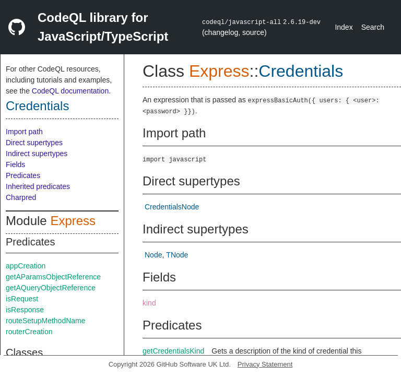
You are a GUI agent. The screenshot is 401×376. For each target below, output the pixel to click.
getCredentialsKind (173, 351)
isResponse (25, 310)
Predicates (23, 175)
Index (343, 27)
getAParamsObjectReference (53, 277)
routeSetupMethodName (46, 320)
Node (153, 255)
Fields (15, 164)
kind (149, 303)
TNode (177, 255)
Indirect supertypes (36, 153)
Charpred (21, 197)
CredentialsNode (172, 207)
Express (73, 221)
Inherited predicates (38, 186)
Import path (24, 131)
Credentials (37, 106)
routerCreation (29, 331)
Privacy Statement (265, 364)
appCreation (25, 266)
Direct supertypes (34, 142)
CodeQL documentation (70, 91)
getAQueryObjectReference (51, 288)
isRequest (22, 299)
